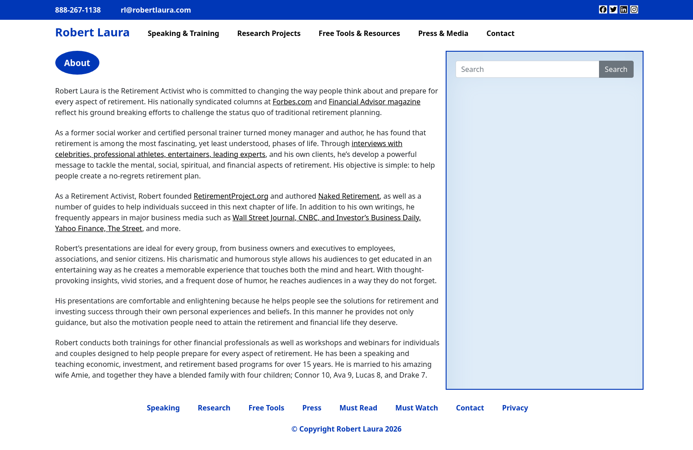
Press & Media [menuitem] (443, 33)
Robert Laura (92, 32)
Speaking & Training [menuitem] (183, 33)
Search (616, 69)
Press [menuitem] (311, 408)
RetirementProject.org (231, 196)
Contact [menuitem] (500, 33)
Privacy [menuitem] (515, 408)
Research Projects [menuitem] (268, 33)
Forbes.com (292, 102)
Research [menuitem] (214, 408)
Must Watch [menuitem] (416, 408)
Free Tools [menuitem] (267, 408)
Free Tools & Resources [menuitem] (359, 33)
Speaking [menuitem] (163, 408)
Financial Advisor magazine (374, 102)
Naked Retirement (349, 196)
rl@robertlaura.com (156, 10)
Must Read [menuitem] (358, 408)
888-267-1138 (78, 10)
